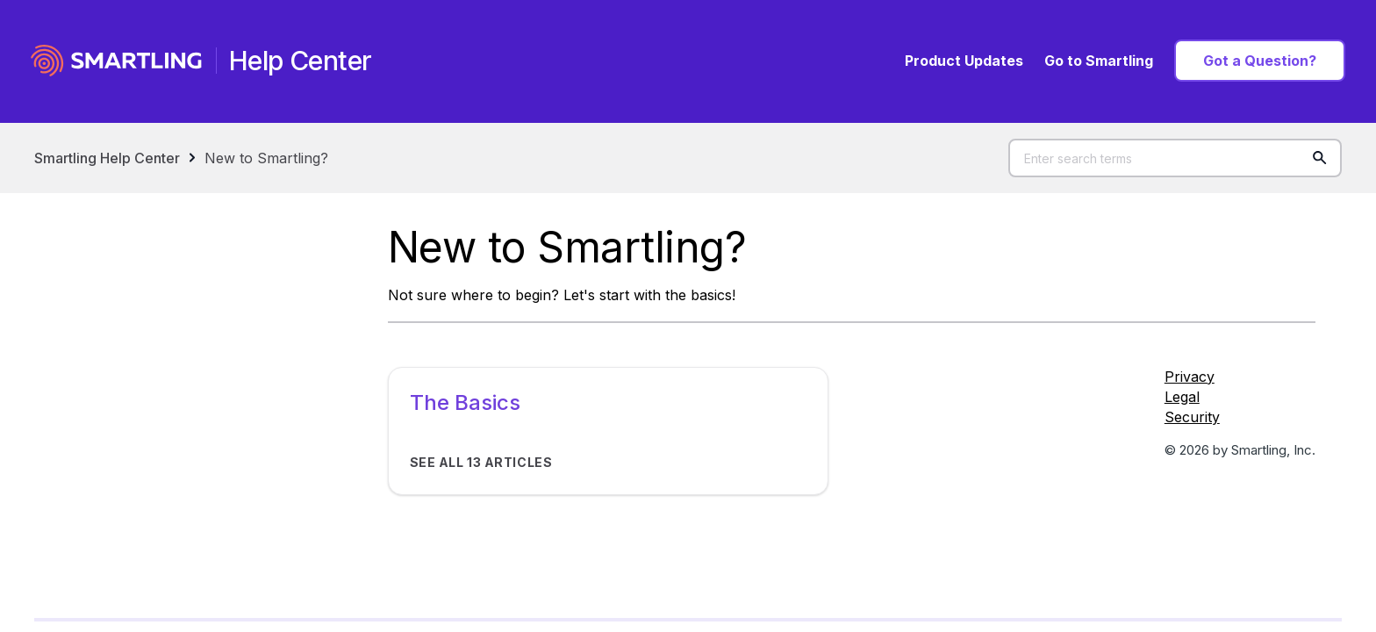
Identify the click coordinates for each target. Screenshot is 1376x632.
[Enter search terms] (1175, 158)
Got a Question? (1259, 60)
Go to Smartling (1098, 60)
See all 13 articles (481, 462)
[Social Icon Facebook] (1240, 481)
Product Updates (964, 60)
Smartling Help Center (107, 158)
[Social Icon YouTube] (1240, 524)
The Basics (465, 402)
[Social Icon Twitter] (1240, 495)
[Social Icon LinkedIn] (1240, 509)
